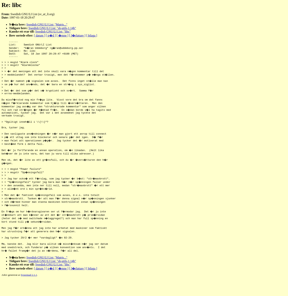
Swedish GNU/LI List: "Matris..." (46, 24)
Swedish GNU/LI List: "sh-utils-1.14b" (52, 28)
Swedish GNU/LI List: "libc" (53, 31)
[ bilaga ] (91, 35)
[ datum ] (39, 35)
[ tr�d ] (51, 35)
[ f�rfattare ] (77, 35)
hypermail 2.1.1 (29, 291)
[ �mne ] (62, 35)
